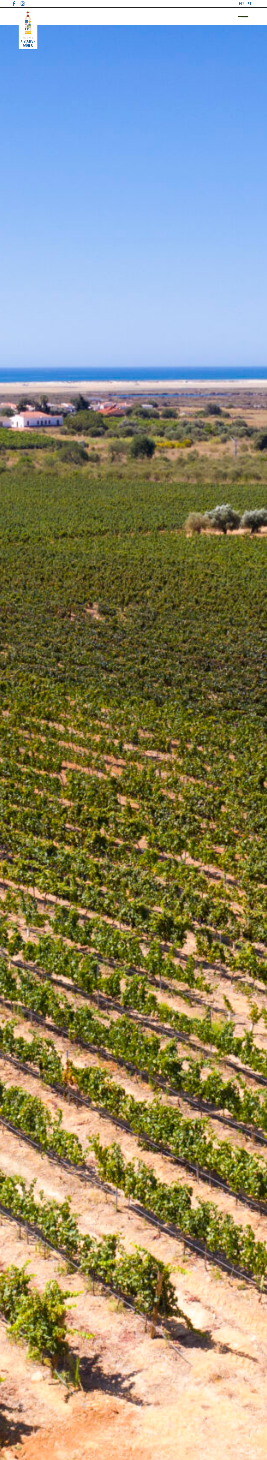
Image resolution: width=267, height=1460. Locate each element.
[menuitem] (241, 3)
